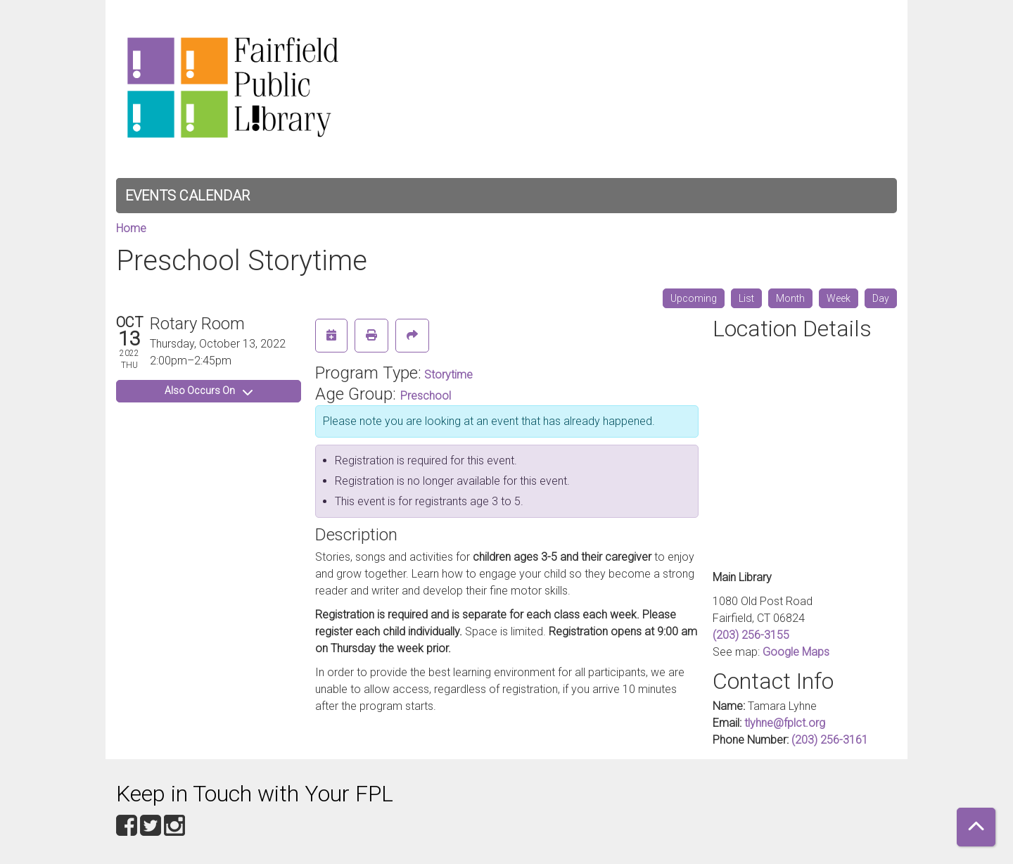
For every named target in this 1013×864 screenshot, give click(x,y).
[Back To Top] (976, 827)
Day (880, 298)
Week (838, 298)
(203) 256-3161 (829, 740)
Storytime (448, 374)
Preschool (425, 395)
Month (790, 298)
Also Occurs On (209, 390)
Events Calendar (187, 195)
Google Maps (796, 652)
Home (131, 228)
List (746, 298)
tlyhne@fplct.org (784, 723)
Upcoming (693, 298)
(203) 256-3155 (751, 635)
